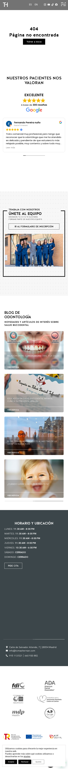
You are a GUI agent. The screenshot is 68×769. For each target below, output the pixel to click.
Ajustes (38, 762)
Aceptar (11, 762)
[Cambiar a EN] (36, 5)
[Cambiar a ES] (30, 5)
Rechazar (25, 762)
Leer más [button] (10, 147)
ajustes (27, 756)
